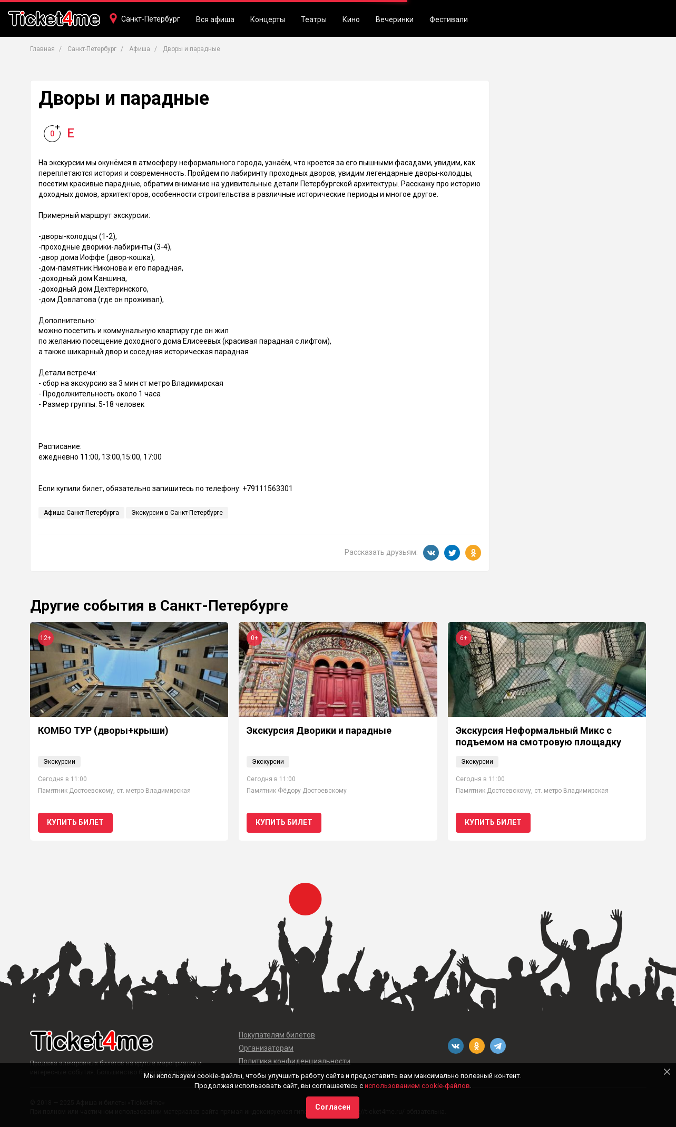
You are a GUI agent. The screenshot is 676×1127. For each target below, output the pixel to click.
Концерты (267, 19)
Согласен (332, 1107)
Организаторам (266, 1048)
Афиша (139, 49)
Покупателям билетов (277, 1035)
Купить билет (75, 822)
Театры (314, 19)
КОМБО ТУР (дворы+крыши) (103, 730)
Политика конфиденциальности (294, 1061)
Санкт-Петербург (150, 19)
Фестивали (448, 19)
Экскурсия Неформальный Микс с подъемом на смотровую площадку (538, 736)
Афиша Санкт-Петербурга (81, 512)
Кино (351, 19)
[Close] (667, 1072)
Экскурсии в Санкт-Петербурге (177, 512)
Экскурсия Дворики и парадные (319, 730)
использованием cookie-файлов (417, 1086)
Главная (42, 49)
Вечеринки (395, 19)
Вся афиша (215, 19)
